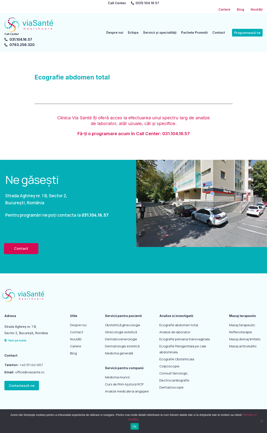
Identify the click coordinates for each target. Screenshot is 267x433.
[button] (247, 32)
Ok (134, 426)
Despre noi (114, 32)
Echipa (133, 32)
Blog (240, 9)
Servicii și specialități (160, 32)
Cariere (224, 9)
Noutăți (257, 9)
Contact (218, 32)
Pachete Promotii (194, 32)
